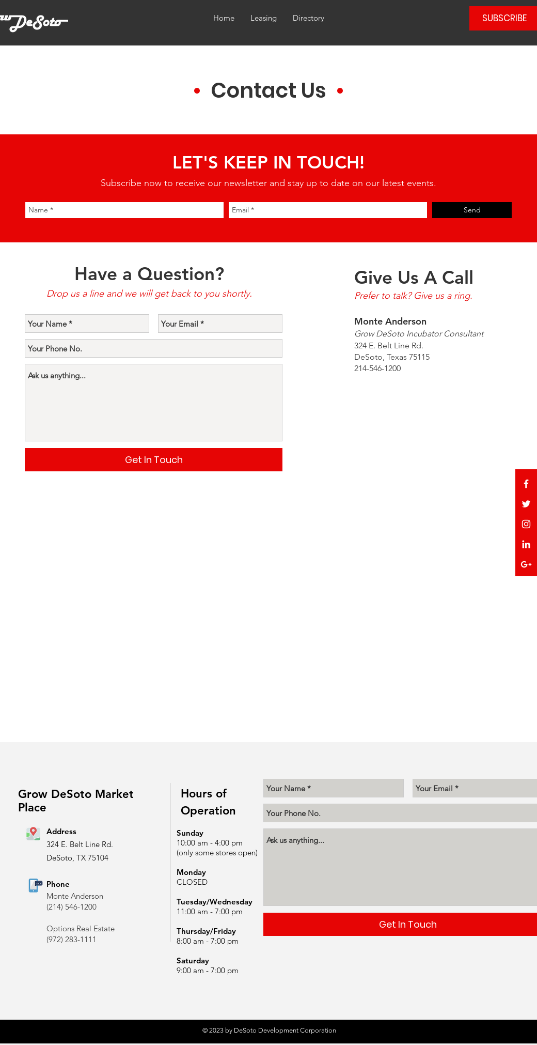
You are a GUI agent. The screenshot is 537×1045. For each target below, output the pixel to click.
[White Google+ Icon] (526, 564)
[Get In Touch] (153, 459)
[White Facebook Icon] (526, 483)
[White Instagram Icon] (526, 524)
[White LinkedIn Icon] (526, 544)
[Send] (472, 210)
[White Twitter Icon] (526, 504)
